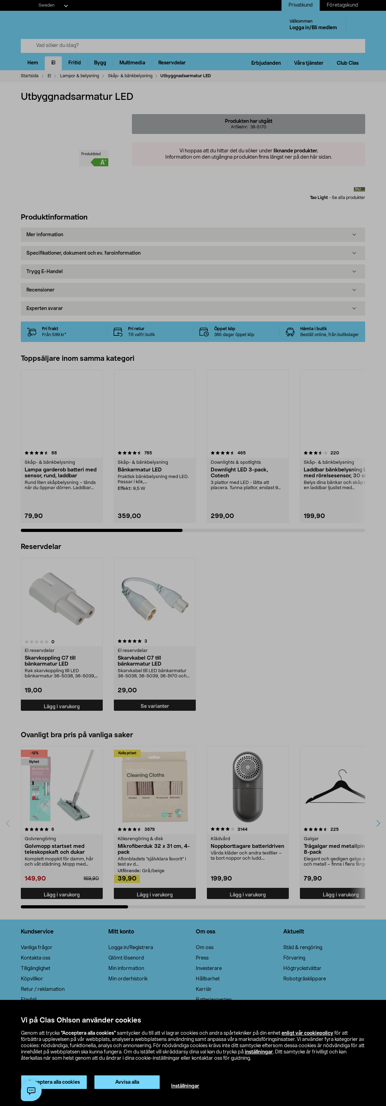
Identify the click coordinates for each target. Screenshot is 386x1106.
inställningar (259, 1052)
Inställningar (185, 1086)
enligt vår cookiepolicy (307, 1033)
